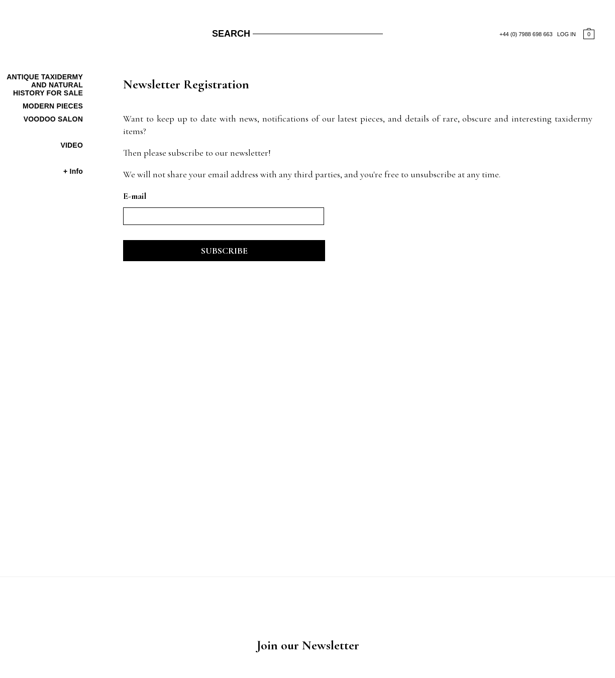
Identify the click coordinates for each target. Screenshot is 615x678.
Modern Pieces (53, 106)
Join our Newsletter (307, 645)
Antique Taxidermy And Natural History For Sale (45, 85)
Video (71, 145)
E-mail (134, 195)
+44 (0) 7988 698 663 (526, 34)
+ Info (73, 171)
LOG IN (566, 34)
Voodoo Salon (53, 119)
